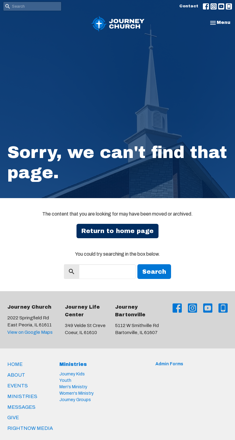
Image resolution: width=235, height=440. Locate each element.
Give (13, 417)
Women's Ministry (76, 393)
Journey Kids (72, 374)
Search (154, 271)
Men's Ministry (73, 387)
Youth (65, 380)
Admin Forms (169, 364)
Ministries (22, 396)
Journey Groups (75, 399)
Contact (188, 6)
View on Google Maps (30, 332)
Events (17, 385)
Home (15, 364)
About (16, 375)
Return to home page (117, 231)
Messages (21, 407)
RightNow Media (30, 428)
